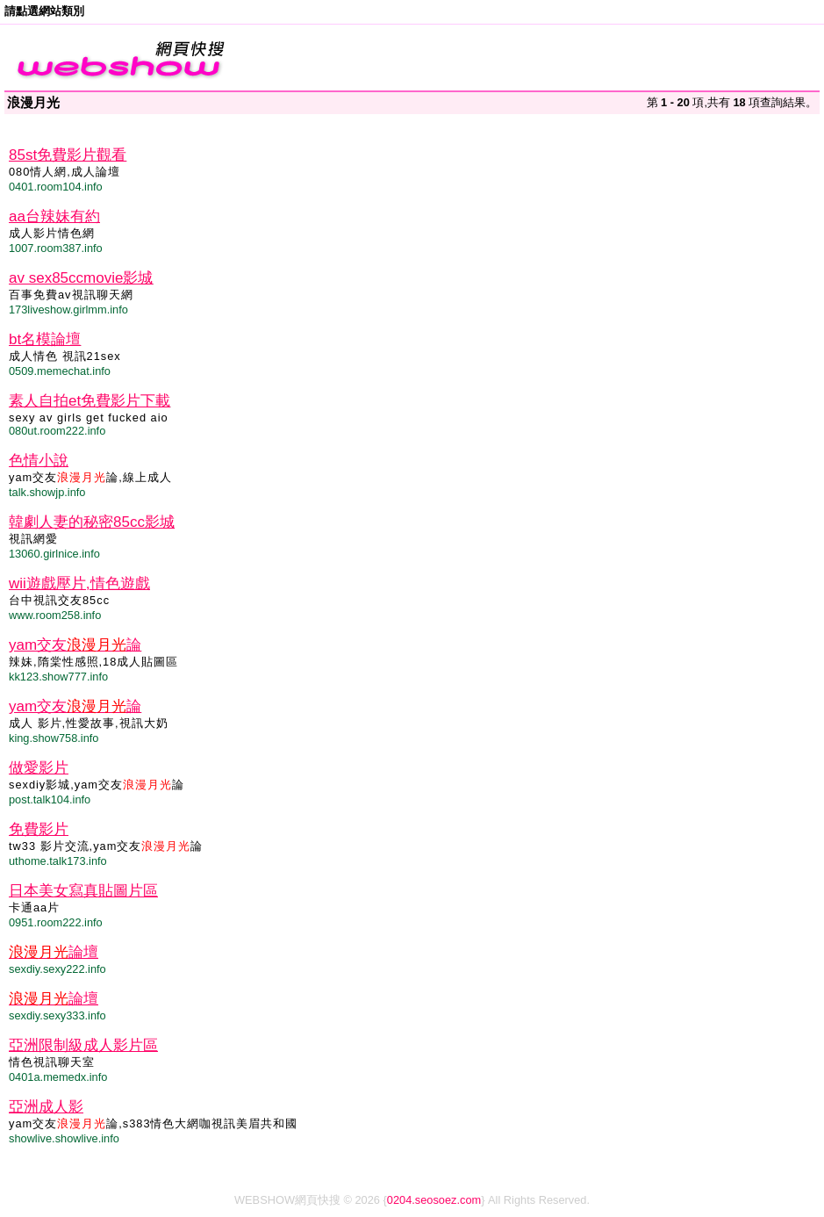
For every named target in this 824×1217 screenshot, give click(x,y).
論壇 (53, 952)
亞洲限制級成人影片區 (83, 1045)
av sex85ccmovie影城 (81, 278)
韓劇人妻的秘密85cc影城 (92, 522)
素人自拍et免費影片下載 (89, 400)
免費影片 (38, 829)
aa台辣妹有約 (54, 216)
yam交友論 (75, 645)
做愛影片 (38, 768)
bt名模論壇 (45, 339)
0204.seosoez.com (434, 1199)
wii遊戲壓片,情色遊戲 (79, 583)
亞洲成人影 (46, 1106)
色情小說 (38, 460)
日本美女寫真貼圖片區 (83, 890)
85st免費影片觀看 (67, 155)
